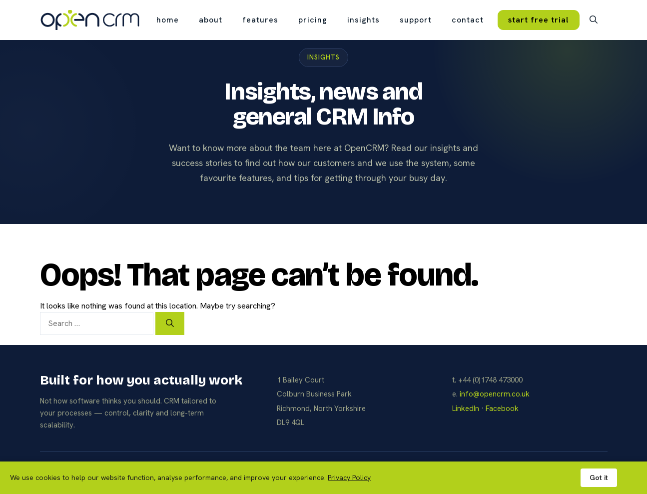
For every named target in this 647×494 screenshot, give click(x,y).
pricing (312, 19)
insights (363, 19)
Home (167, 19)
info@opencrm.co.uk (495, 394)
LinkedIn (465, 409)
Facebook (502, 409)
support (416, 19)
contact (468, 19)
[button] (594, 20)
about (210, 19)
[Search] (169, 323)
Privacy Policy (349, 477)
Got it (599, 477)
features (260, 19)
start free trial (538, 19)
